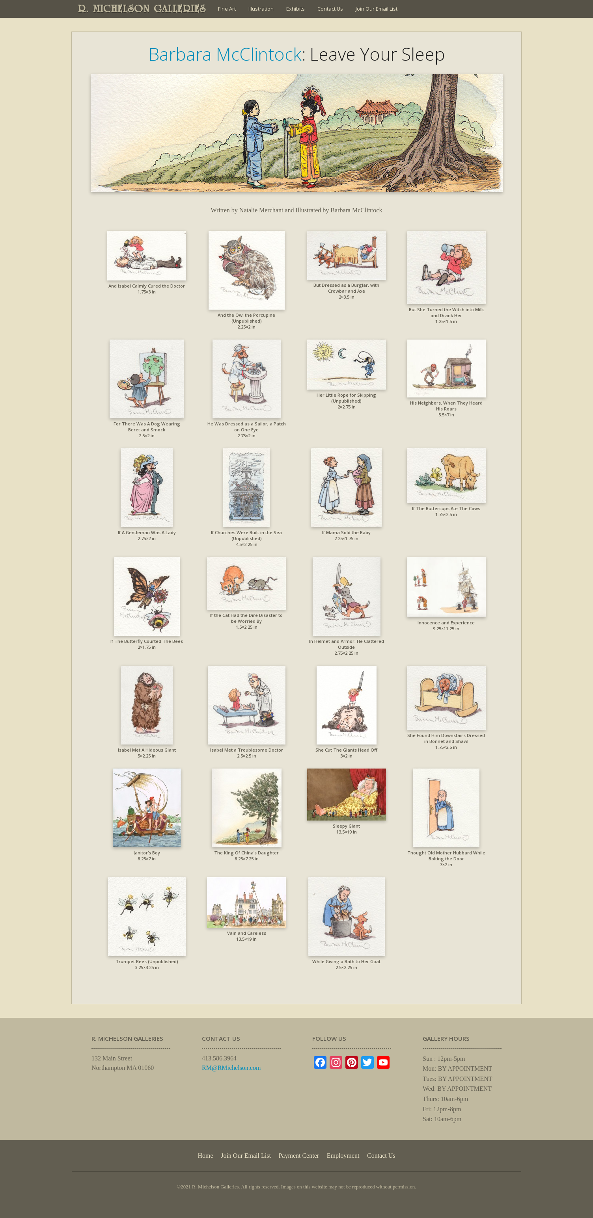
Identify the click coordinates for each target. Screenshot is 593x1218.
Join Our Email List (376, 8)
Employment (343, 1155)
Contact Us (330, 8)
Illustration (261, 8)
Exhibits (295, 8)
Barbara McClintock (225, 54)
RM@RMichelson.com (231, 1067)
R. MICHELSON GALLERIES (142, 8)
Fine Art (227, 8)
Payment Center (298, 1155)
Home (205, 1155)
